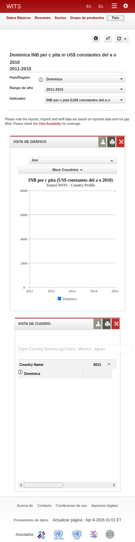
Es (101, 6)
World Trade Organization (94, 533)
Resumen (43, 18)
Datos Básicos (18, 18)
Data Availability (50, 123)
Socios (60, 18)
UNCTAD (59, 533)
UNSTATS (77, 533)
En (88, 6)
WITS (13, 6)
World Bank (111, 533)
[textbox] (74, 349)
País (115, 18)
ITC (42, 533)
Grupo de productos (87, 18)
